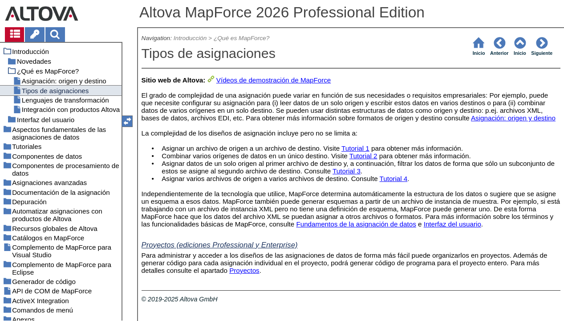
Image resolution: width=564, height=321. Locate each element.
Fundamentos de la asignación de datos (356, 224)
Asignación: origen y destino (513, 118)
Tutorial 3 (347, 171)
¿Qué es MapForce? (241, 38)
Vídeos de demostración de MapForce (273, 80)
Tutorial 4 (394, 178)
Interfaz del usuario (452, 224)
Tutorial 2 (363, 156)
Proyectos (244, 270)
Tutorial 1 (355, 148)
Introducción (190, 38)
